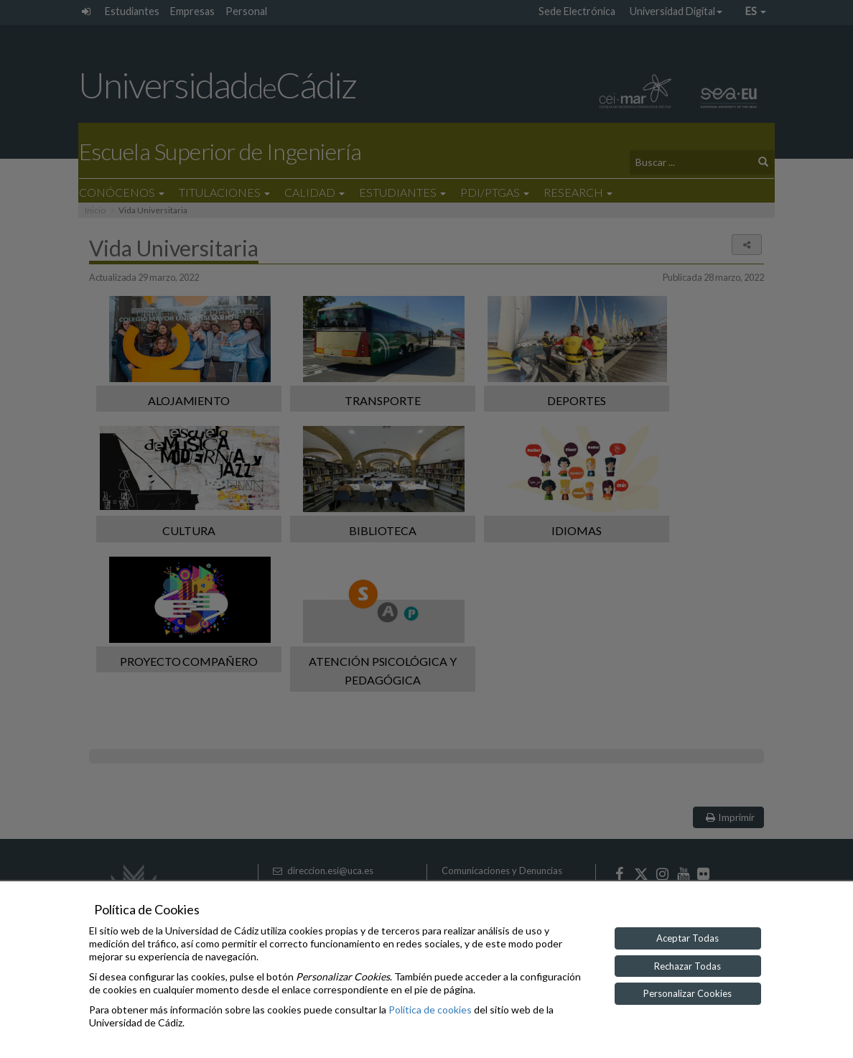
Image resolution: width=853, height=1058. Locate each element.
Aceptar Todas (687, 938)
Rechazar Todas (687, 966)
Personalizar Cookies (687, 993)
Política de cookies (430, 1009)
